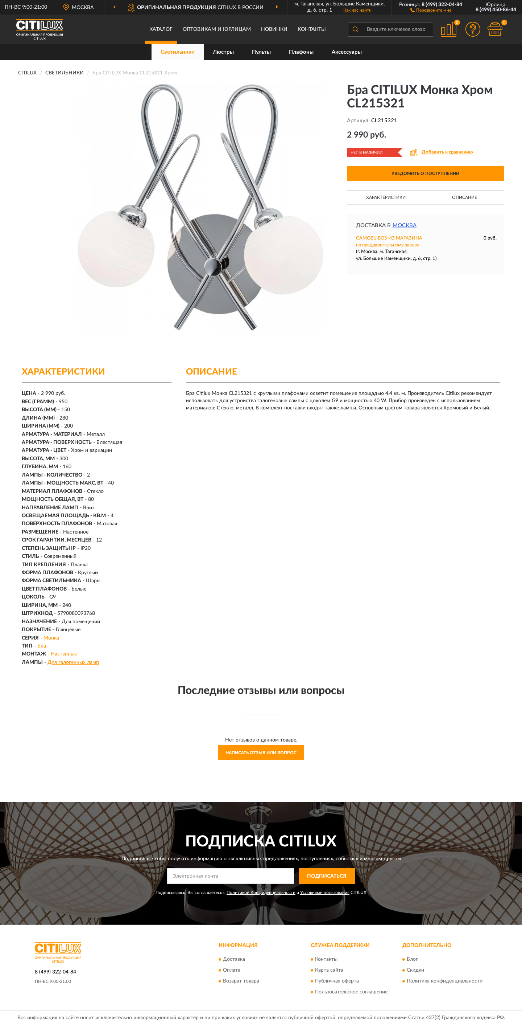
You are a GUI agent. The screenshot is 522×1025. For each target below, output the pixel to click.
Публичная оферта (337, 981)
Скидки (415, 970)
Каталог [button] (161, 29)
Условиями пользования (324, 892)
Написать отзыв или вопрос (261, 753)
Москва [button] (405, 225)
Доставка (234, 959)
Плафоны (301, 52)
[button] (430, 10)
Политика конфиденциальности (444, 981)
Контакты (312, 29)
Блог (412, 959)
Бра (41, 646)
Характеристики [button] (386, 197)
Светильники (178, 52)
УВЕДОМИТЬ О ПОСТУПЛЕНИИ (425, 173)
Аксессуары (347, 52)
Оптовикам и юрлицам (217, 29)
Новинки (274, 29)
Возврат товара (241, 981)
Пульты (261, 52)
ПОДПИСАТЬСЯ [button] (327, 876)
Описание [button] (464, 197)
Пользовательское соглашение (351, 992)
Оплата (231, 970)
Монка (51, 638)
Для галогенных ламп (73, 662)
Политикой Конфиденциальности (261, 892)
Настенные (64, 654)
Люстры (223, 52)
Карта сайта (329, 970)
